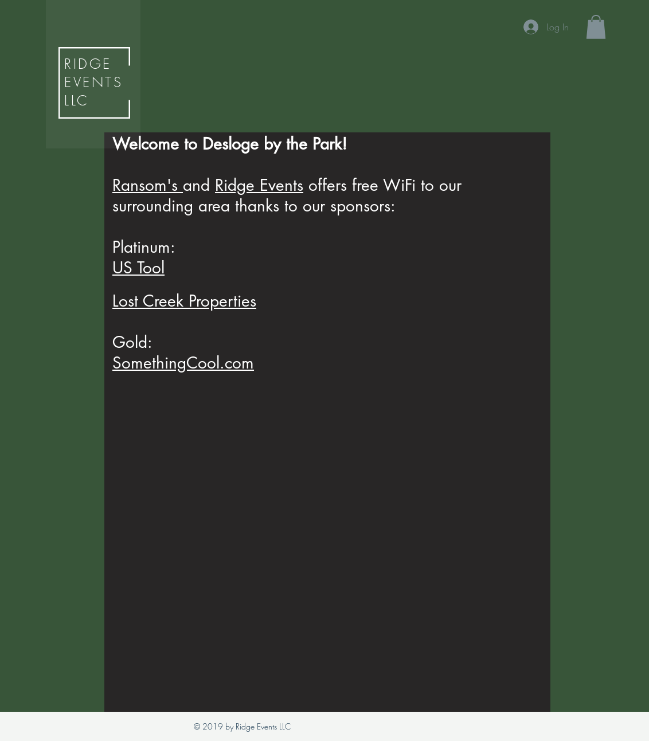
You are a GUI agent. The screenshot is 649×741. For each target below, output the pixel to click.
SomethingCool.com (183, 362)
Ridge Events (259, 185)
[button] (596, 27)
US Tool (138, 267)
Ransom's (147, 185)
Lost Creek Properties (184, 301)
